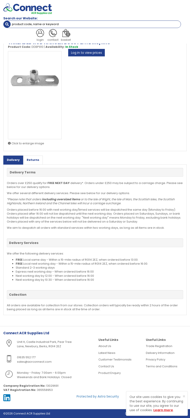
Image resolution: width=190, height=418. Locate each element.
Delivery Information (160, 353)
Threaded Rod (62, 32)
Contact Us (106, 366)
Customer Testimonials (115, 359)
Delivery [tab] (13, 160)
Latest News (106, 353)
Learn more (163, 410)
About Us (104, 346)
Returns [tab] (33, 160)
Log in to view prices (86, 52)
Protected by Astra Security (98, 396)
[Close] (183, 396)
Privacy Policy (155, 359)
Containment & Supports (29, 32)
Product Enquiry (109, 373)
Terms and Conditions (161, 366)
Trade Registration (159, 346)
